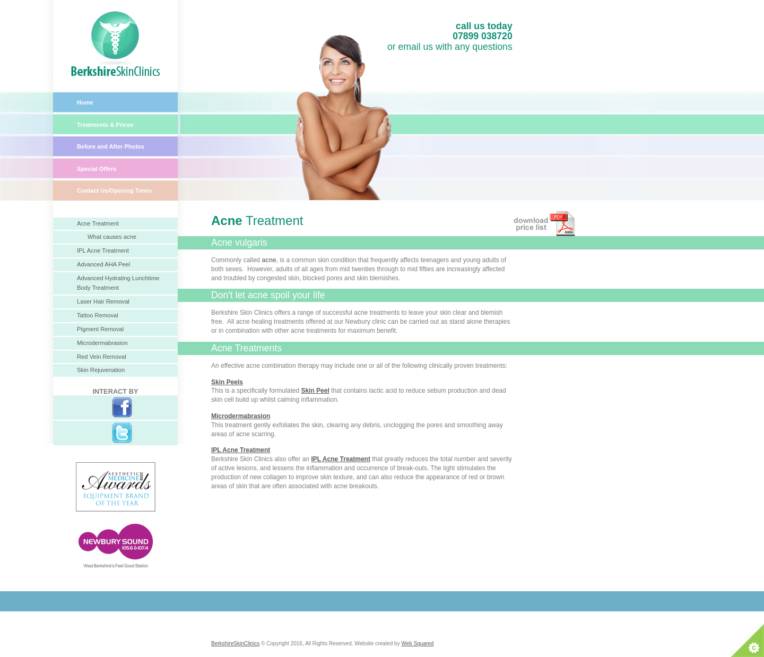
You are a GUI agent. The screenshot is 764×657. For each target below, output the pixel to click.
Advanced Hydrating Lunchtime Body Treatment (118, 283)
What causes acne (112, 237)
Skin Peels (227, 382)
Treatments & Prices (105, 125)
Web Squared (417, 643)
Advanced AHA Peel (103, 264)
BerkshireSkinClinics (235, 643)
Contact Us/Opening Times (114, 190)
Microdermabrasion (102, 343)
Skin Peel (315, 390)
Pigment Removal (100, 329)
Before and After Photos (110, 146)
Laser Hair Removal (103, 301)
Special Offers (97, 169)
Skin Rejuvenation (101, 370)
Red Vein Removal (101, 356)
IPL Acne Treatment (103, 250)
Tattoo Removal (97, 315)
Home (85, 102)
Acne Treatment (98, 223)
